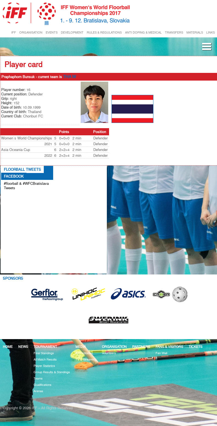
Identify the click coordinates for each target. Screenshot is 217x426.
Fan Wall (161, 353)
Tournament (45, 347)
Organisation (114, 347)
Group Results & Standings (52, 372)
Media (80, 347)
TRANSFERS (174, 32)
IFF (13, 32)
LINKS (210, 32)
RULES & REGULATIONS (104, 32)
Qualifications (42, 385)
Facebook (14, 176)
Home (8, 347)
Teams (38, 378)
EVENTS (52, 32)
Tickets (195, 347)
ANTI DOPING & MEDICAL (143, 32)
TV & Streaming (85, 359)
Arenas (38, 391)
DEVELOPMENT (72, 32)
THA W (69, 76)
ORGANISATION (30, 32)
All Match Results (45, 359)
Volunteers (109, 353)
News (23, 347)
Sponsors (13, 278)
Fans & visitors (169, 347)
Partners (141, 347)
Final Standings (44, 353)
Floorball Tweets (22, 169)
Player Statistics (44, 366)
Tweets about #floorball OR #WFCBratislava (24, 196)
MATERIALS (194, 32)
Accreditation (84, 353)
